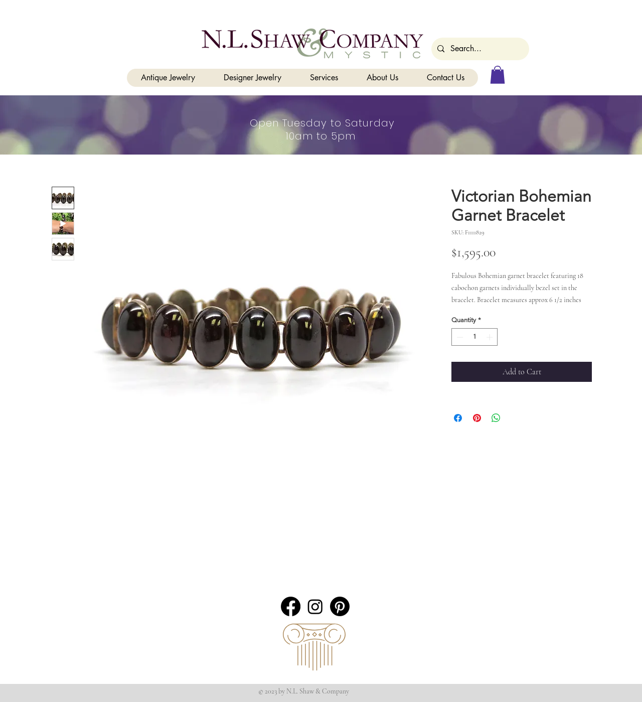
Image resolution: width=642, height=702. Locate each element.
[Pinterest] (340, 606)
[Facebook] (290, 606)
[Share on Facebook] (458, 418)
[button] (497, 75)
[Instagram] (315, 606)
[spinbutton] (475, 337)
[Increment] (491, 337)
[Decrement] (459, 337)
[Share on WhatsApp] (496, 418)
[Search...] (479, 49)
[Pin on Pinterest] (477, 418)
